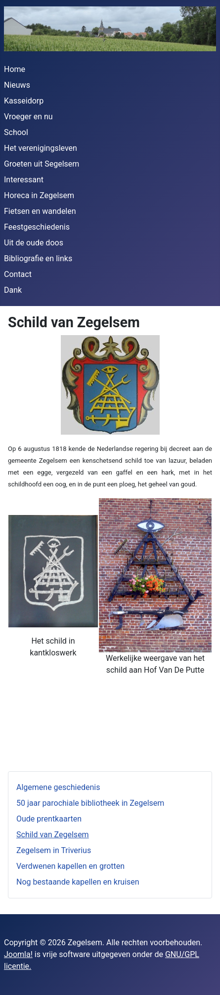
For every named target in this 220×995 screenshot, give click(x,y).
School (16, 132)
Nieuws (17, 85)
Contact (18, 274)
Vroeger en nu (28, 116)
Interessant (24, 179)
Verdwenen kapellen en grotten (70, 866)
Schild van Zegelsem (52, 834)
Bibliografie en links (38, 258)
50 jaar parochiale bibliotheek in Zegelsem (90, 803)
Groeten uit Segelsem (41, 164)
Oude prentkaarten (49, 818)
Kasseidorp (24, 100)
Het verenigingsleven (40, 148)
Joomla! (18, 954)
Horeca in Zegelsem (39, 195)
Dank (13, 290)
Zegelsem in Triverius (53, 850)
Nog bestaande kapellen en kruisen (77, 882)
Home (14, 69)
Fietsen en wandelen (40, 211)
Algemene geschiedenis (58, 787)
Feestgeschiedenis (37, 227)
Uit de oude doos (33, 242)
